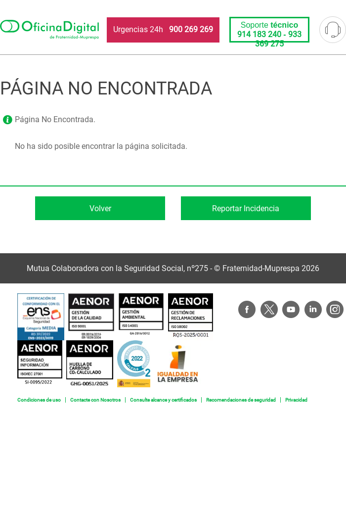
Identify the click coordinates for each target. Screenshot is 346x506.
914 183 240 (259, 34)
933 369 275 (278, 39)
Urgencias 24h (163, 29)
